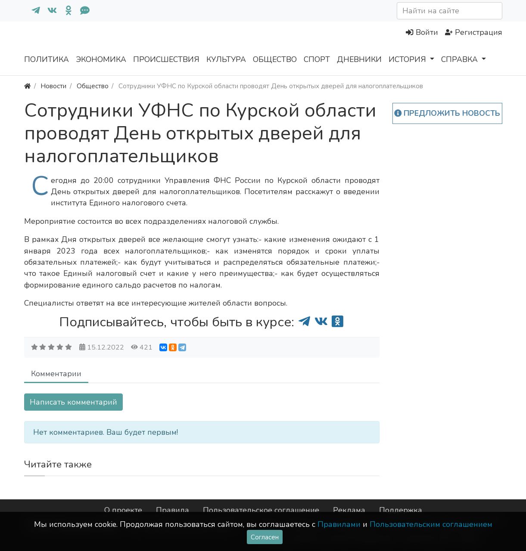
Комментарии (56, 373)
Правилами (339, 524)
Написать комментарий (73, 402)
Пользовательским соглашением (431, 524)
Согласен (265, 537)
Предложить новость (447, 113)
